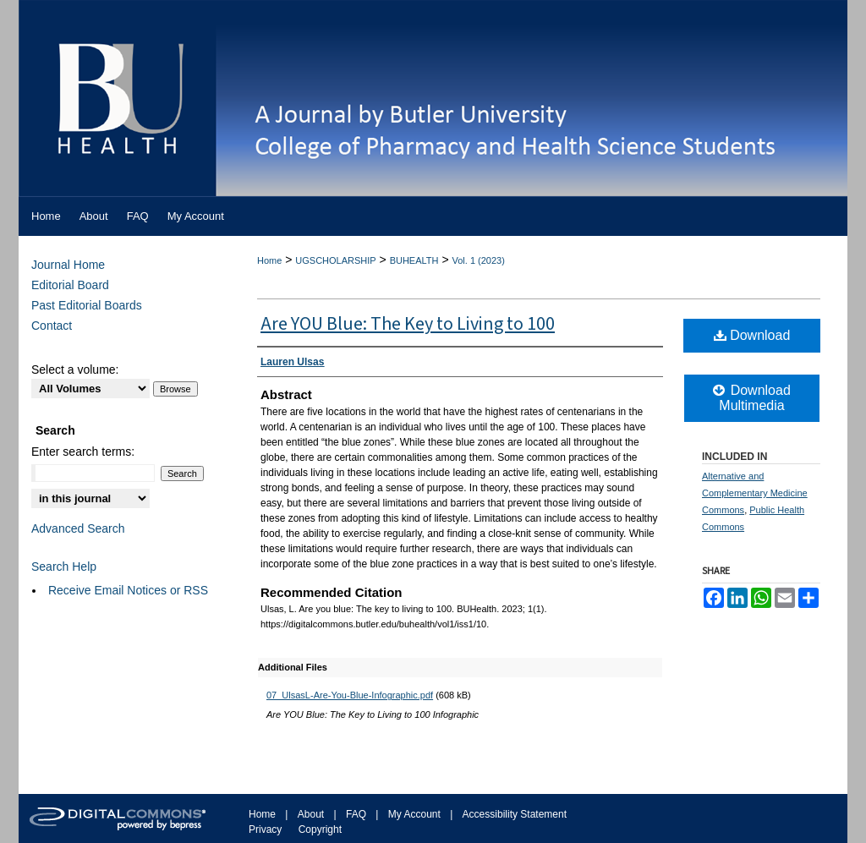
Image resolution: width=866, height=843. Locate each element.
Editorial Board (70, 285)
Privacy (265, 829)
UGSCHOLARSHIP (335, 260)
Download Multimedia (752, 398)
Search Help (63, 566)
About (311, 814)
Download (752, 335)
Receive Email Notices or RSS (128, 590)
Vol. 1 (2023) (478, 260)
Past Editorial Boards (86, 305)
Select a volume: (75, 369)
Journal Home (68, 264)
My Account (414, 814)
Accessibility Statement (515, 814)
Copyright (320, 829)
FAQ (356, 814)
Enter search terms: (82, 451)
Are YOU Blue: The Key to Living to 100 (407, 323)
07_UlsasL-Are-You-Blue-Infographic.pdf (349, 695)
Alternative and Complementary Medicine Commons (755, 493)
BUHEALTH (414, 260)
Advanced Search (78, 528)
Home (269, 260)
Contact (51, 325)
